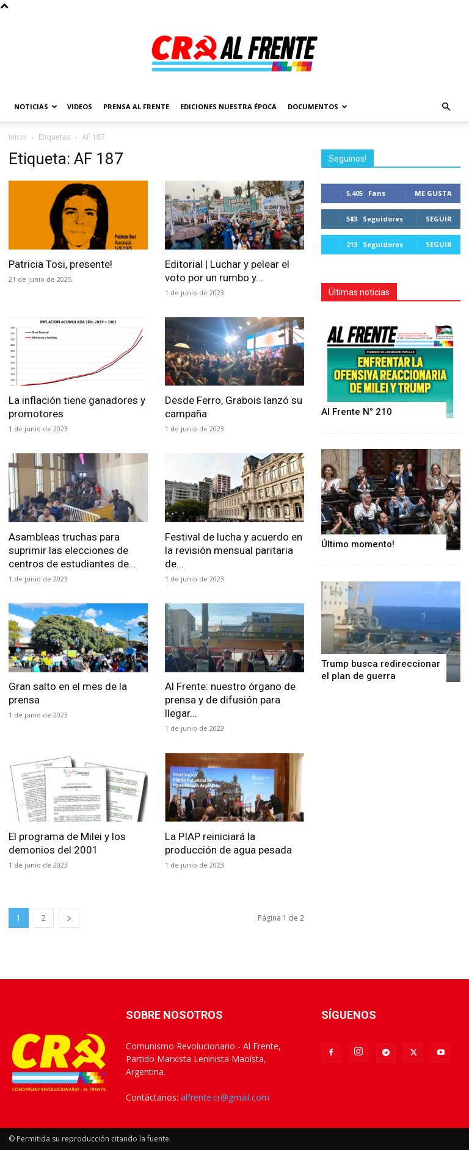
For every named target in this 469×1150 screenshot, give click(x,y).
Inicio (18, 137)
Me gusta (433, 193)
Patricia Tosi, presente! (60, 264)
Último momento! (357, 544)
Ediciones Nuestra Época (228, 106)
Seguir (439, 218)
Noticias (35, 106)
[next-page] (69, 918)
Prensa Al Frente (136, 106)
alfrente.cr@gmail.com (225, 1097)
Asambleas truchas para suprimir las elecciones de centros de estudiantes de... (72, 550)
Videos (79, 106)
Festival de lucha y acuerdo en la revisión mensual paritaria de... (233, 550)
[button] (445, 107)
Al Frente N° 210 (356, 411)
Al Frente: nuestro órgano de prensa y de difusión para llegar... (230, 699)
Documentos (317, 106)
